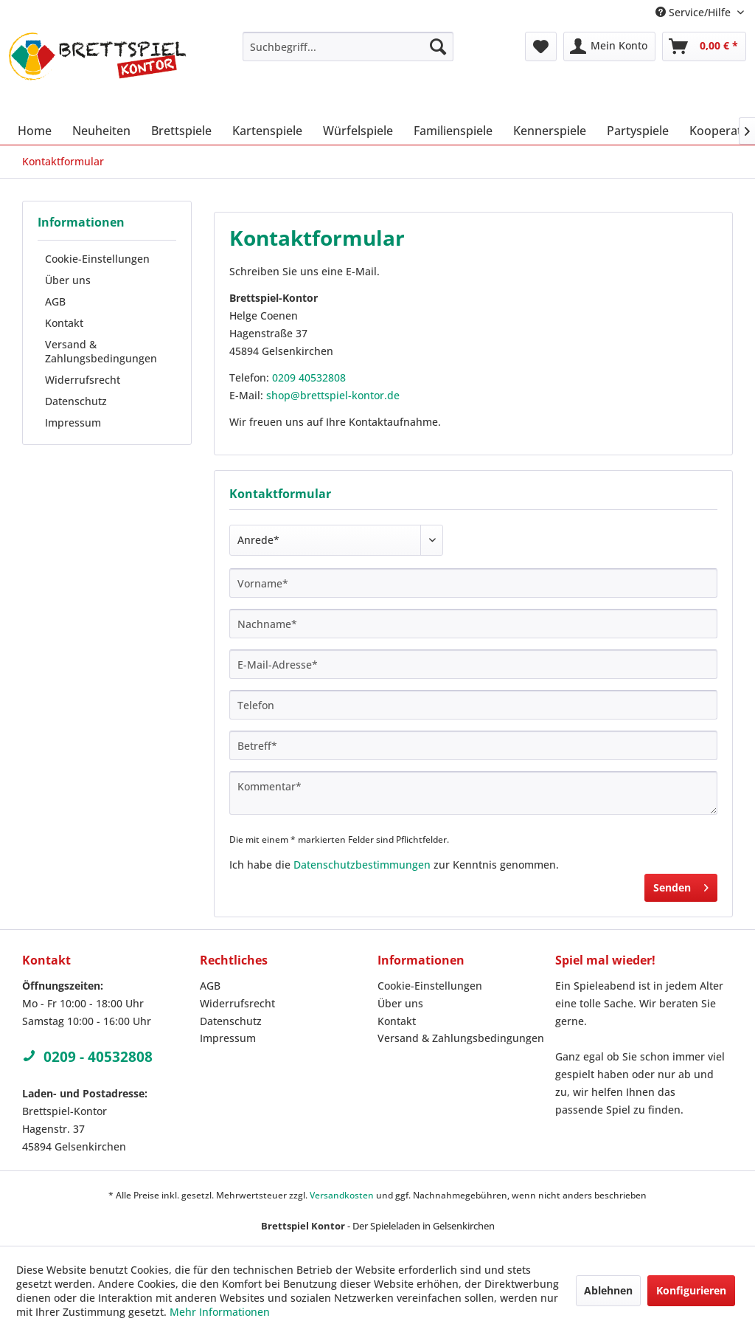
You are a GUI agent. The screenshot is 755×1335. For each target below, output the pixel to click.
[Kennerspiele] (549, 131)
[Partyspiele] (637, 131)
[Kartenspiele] (267, 131)
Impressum (73, 422)
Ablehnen (608, 1290)
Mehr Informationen (220, 1312)
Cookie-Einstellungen (97, 259)
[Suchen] (437, 46)
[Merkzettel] (541, 46)
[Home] (34, 131)
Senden (681, 885)
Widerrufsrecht (82, 380)
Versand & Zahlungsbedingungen (101, 351)
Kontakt (64, 323)
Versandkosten (342, 1195)
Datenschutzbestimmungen (362, 865)
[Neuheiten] (101, 131)
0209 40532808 (309, 377)
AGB (55, 301)
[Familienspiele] (453, 131)
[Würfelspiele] (358, 131)
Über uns (68, 280)
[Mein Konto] (609, 46)
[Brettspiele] (181, 131)
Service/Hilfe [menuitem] (694, 12)
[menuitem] (348, 46)
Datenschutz (76, 401)
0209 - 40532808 (87, 1056)
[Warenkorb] (704, 46)
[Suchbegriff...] (348, 46)
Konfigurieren (691, 1290)
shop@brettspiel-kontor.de (333, 395)
